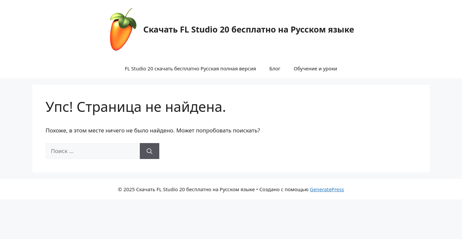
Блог (275, 68)
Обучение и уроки (315, 68)
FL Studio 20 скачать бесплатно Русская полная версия (190, 68)
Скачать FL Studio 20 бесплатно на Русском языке (248, 29)
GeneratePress (327, 189)
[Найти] (149, 151)
